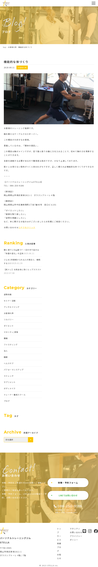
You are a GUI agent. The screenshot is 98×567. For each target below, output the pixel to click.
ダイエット (9, 325)
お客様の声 (12, 47)
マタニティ (75, 528)
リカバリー (9, 319)
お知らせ (59, 556)
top (4, 47)
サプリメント (10, 382)
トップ (59, 530)
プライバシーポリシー (76, 538)
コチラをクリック (27, 227)
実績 (59, 543)
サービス (59, 538)
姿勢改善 (8, 294)
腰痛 (6, 338)
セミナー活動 (10, 300)
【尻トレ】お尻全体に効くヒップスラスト (22, 269)
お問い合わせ (76, 532)
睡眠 (6, 357)
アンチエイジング (12, 307)
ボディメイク (10, 388)
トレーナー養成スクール (15, 394)
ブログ (7, 401)
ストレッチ (9, 376)
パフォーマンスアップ (14, 369)
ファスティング (10, 344)
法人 (6, 351)
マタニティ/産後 (11, 332)
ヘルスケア (9, 363)
